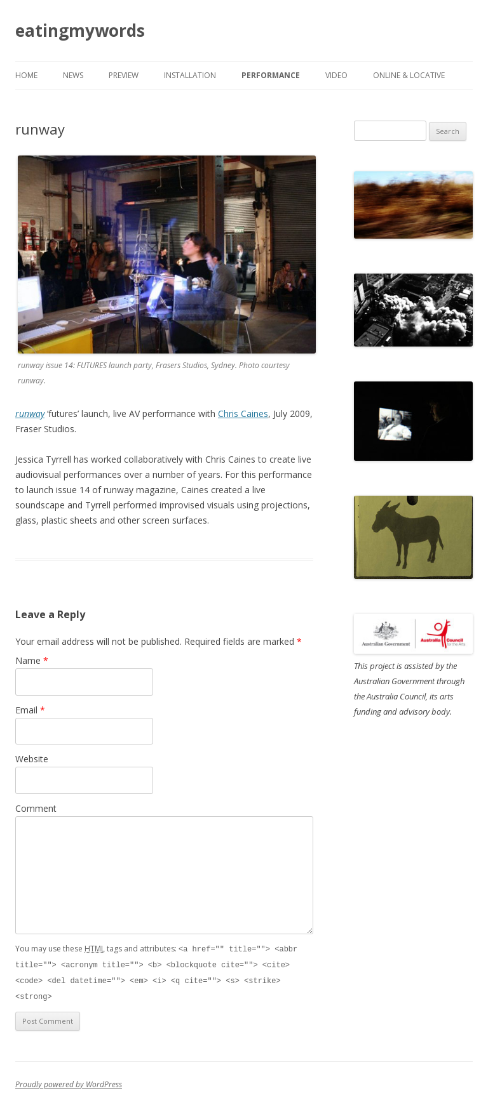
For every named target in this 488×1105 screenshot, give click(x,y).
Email (30, 710)
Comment (36, 808)
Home (26, 75)
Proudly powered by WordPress (68, 1081)
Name (31, 660)
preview (124, 75)
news (73, 75)
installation (190, 75)
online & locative (409, 75)
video (336, 75)
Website (31, 759)
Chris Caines (243, 413)
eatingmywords (80, 30)
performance (270, 75)
